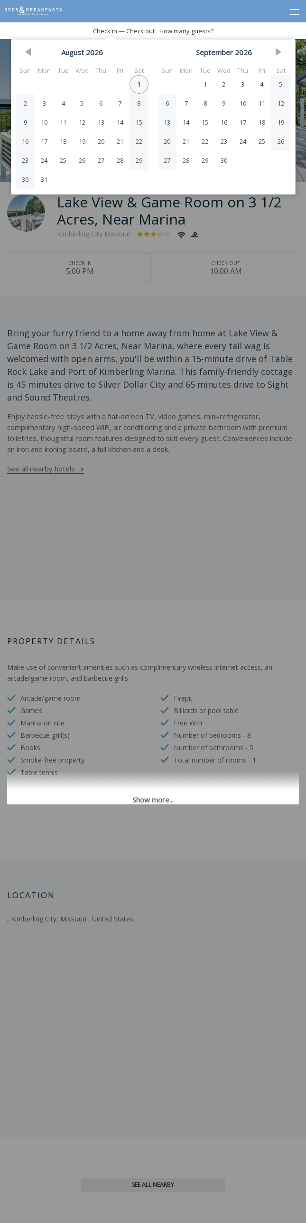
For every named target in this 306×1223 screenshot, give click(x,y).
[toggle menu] (290, 10)
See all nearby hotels (41, 468)
